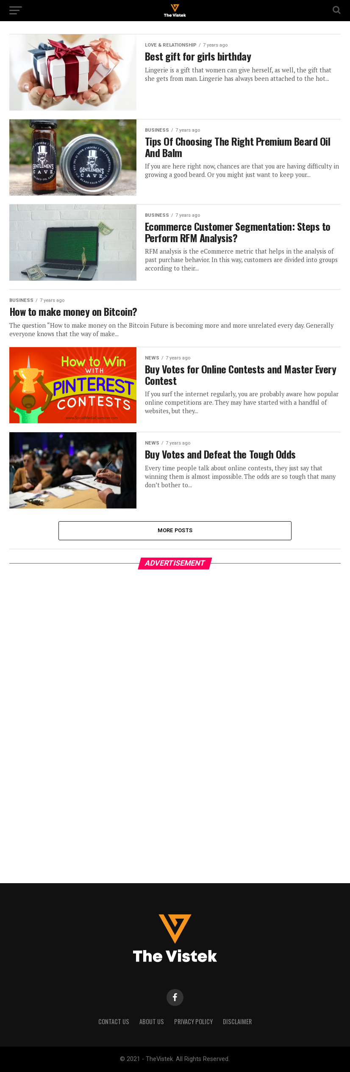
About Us (151, 1021)
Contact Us (113, 1021)
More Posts (175, 530)
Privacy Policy (193, 1021)
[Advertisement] (72, 722)
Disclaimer (237, 1021)
